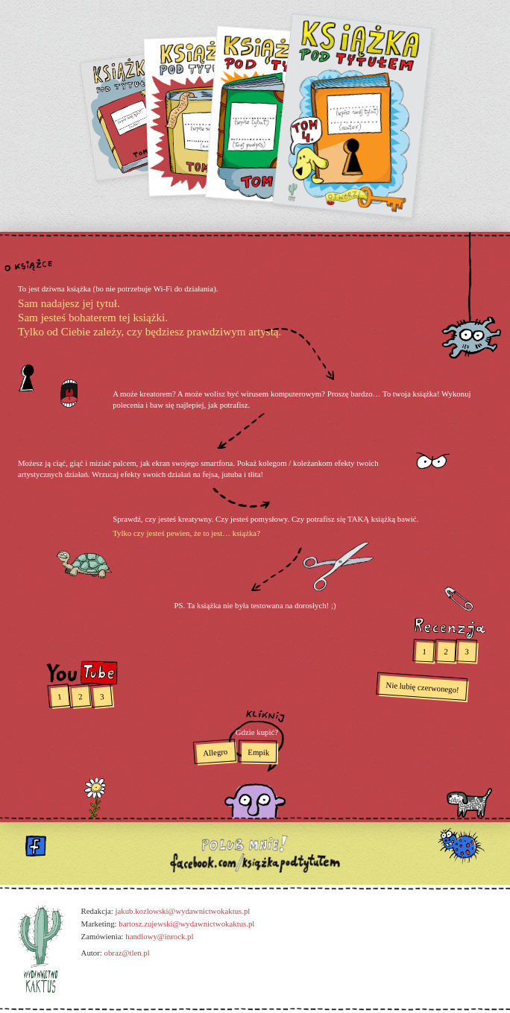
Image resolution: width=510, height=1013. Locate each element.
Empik (258, 752)
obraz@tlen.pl (126, 952)
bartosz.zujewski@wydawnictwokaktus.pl (186, 923)
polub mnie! (255, 853)
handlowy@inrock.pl (159, 936)
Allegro (215, 752)
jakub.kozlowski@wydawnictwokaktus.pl (182, 910)
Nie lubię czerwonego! (423, 688)
